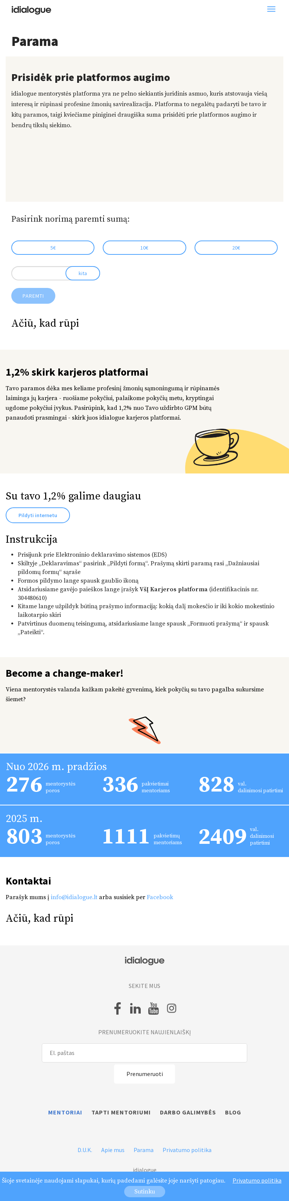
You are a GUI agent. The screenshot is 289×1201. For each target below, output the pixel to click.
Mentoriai (65, 1112)
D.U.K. (85, 1150)
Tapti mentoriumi (121, 1112)
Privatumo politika (187, 1150)
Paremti (33, 295)
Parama (144, 1150)
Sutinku (144, 1191)
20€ (236, 247)
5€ (53, 247)
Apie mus (113, 1150)
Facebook (160, 897)
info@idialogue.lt (74, 897)
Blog (233, 1112)
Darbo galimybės (188, 1112)
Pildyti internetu (37, 515)
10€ (144, 247)
